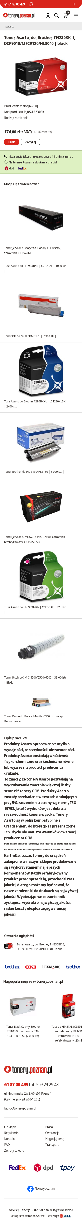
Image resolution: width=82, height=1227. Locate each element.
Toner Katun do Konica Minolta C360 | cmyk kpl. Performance (34, 718)
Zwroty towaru (14, 1150)
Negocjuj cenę (54, 1138)
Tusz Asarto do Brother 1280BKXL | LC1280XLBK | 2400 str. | (34, 403)
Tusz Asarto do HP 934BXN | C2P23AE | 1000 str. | (35, 268)
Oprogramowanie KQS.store (28, 1216)
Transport (52, 1144)
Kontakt (9, 1138)
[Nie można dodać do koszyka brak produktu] (11, 142)
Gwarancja (52, 1132)
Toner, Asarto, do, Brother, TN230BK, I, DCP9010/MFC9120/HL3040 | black (41, 946)
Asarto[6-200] (28, 106)
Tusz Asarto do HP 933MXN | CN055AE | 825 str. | (35, 609)
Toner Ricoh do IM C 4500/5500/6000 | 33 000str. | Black (35, 679)
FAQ (7, 1144)
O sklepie (10, 1127)
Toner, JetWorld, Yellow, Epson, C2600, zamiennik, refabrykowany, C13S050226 (35, 539)
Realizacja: (59, 1216)
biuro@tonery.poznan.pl (20, 1108)
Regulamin (11, 1132)
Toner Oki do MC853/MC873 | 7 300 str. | (30, 336)
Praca (49, 1127)
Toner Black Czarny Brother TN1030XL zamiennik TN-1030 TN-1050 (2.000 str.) (23, 1031)
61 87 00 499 (16, 4)
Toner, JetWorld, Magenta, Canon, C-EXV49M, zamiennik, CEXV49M (32, 250)
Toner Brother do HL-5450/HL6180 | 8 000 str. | (34, 471)
